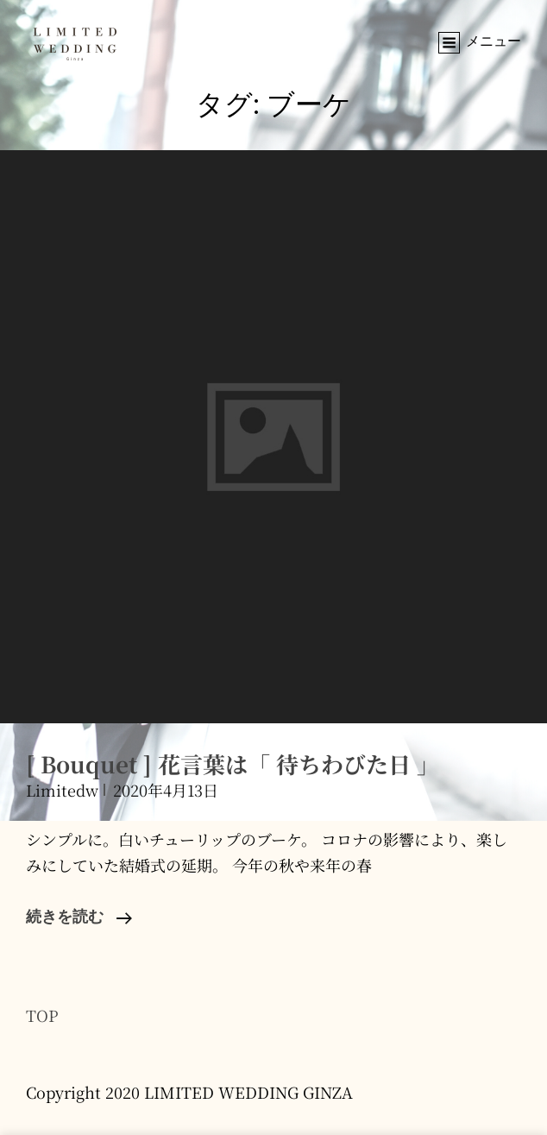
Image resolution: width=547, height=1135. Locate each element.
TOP (42, 1015)
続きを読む (79, 918)
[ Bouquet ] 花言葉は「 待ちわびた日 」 (232, 763)
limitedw (62, 790)
